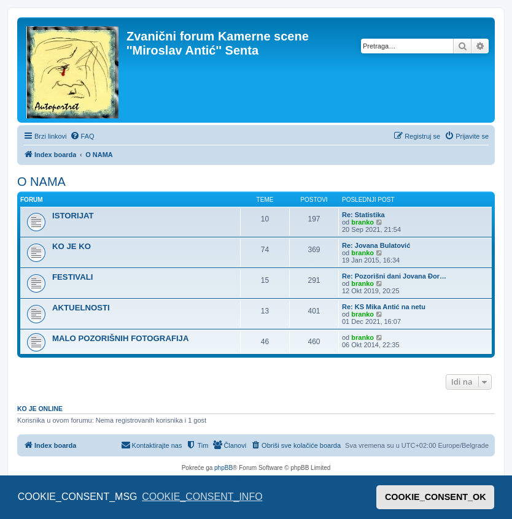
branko (362, 222)
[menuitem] (82, 136)
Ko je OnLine (40, 408)
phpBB (223, 467)
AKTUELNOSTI (81, 307)
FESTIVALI (72, 277)
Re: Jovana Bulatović (376, 245)
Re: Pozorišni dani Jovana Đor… (394, 276)
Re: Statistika (363, 214)
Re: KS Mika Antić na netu (383, 306)
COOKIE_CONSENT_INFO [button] (202, 496)
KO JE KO (71, 246)
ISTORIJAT (73, 215)
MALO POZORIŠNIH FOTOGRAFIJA (120, 338)
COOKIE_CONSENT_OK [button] (435, 497)
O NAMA (41, 181)
